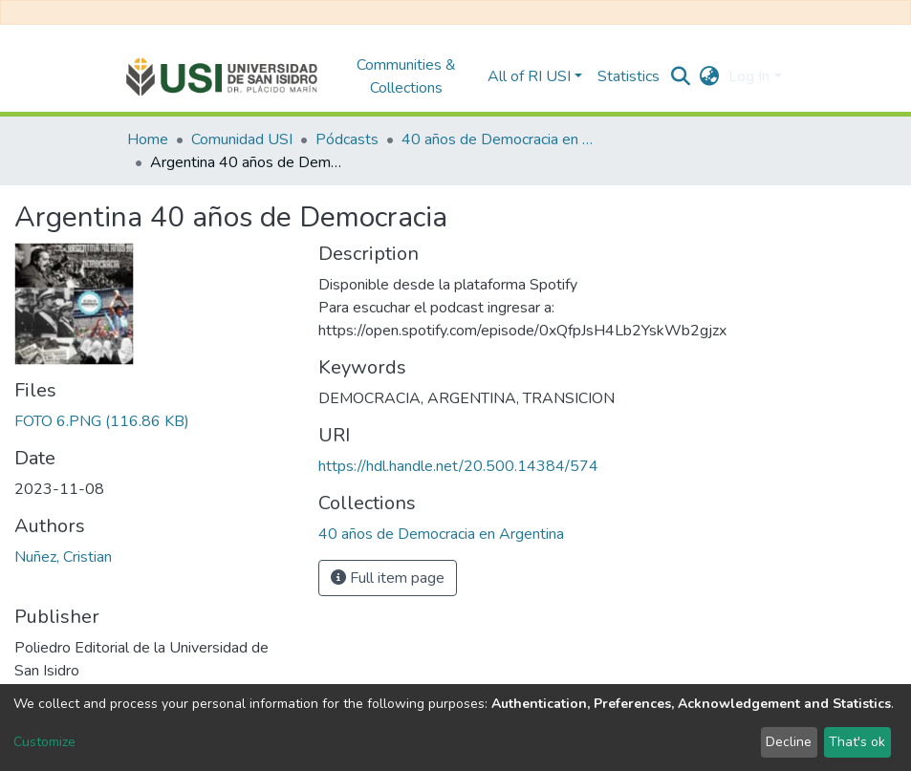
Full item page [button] (388, 578)
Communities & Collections (406, 76)
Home (147, 139)
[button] (709, 76)
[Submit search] (680, 76)
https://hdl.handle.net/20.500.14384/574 (458, 466)
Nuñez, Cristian (63, 557)
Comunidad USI (242, 139)
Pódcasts (347, 139)
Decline (789, 742)
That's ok (857, 742)
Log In (749, 76)
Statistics (628, 76)
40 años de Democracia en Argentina (497, 139)
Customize (44, 742)
